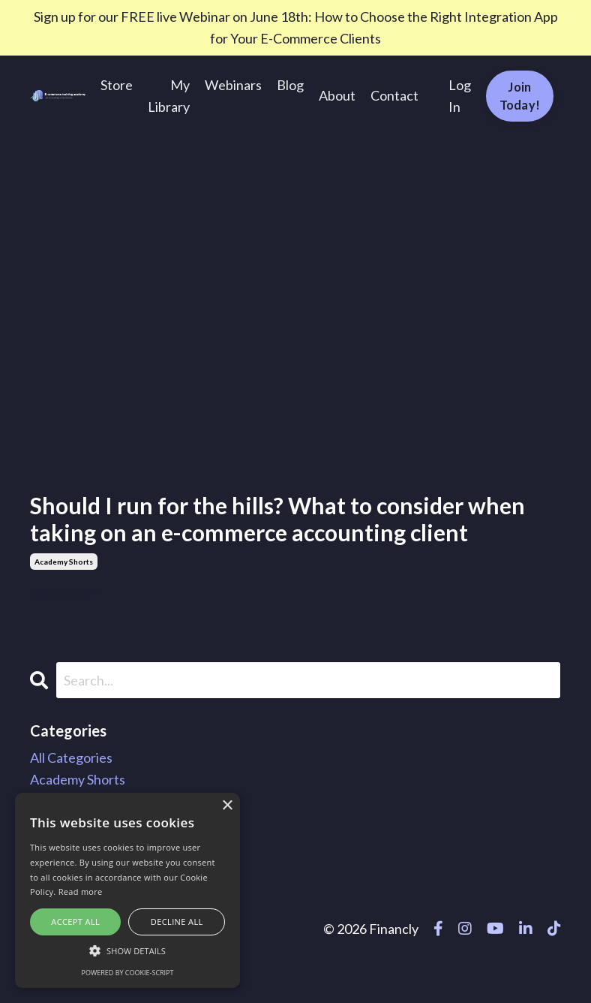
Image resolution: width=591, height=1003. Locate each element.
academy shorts (63, 561)
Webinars (233, 85)
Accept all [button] (75, 921)
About (337, 95)
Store (116, 85)
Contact (394, 95)
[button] (127, 950)
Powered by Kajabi (517, 963)
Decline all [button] (177, 921)
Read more (80, 891)
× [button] (226, 806)
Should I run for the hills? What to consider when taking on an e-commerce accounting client (277, 519)
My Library (169, 96)
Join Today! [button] (520, 96)
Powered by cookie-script (128, 972)
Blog (290, 85)
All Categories (71, 757)
